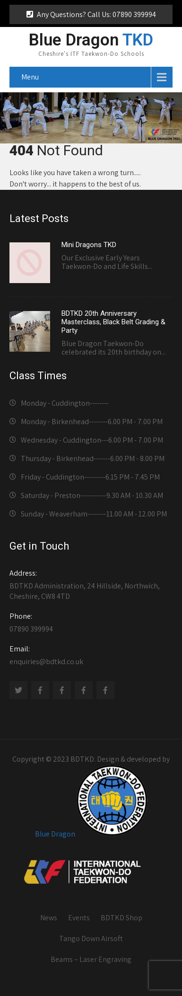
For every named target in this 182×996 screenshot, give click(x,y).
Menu (30, 77)
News (48, 918)
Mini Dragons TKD (88, 244)
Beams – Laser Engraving (91, 959)
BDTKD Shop (121, 918)
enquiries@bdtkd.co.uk (91, 655)
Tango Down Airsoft (91, 938)
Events (79, 918)
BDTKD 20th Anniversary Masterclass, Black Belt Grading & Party (113, 322)
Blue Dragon (55, 833)
